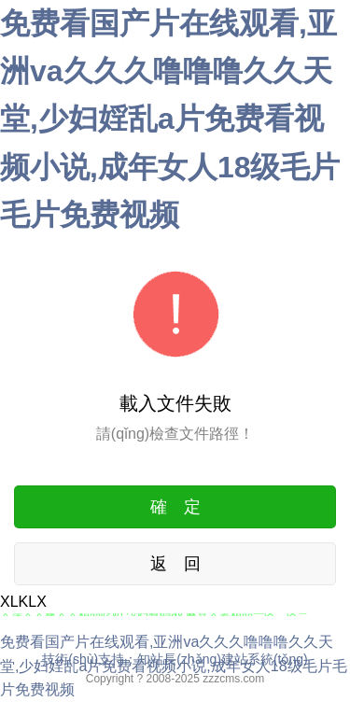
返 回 (175, 564)
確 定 (175, 507)
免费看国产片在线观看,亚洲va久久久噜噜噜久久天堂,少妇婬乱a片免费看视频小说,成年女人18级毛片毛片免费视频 (170, 119)
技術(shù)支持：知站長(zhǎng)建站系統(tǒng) (174, 659)
